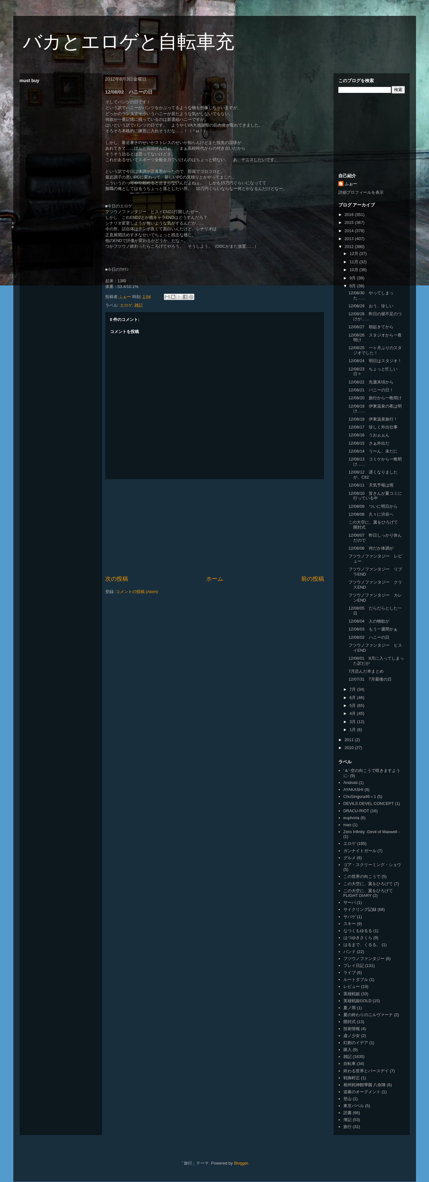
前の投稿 (312, 579)
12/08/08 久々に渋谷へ (370, 514)
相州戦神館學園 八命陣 (364, 1084)
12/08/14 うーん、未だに (373, 451)
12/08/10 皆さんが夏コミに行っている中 (375, 496)
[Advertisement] (214, 527)
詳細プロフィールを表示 (361, 192)
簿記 (347, 1119)
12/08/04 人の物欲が (368, 621)
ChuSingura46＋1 (359, 796)
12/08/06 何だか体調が (370, 548)
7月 (353, 689)
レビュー (351, 986)
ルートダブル (355, 979)
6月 (353, 697)
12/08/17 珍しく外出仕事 (373, 427)
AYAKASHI (353, 789)
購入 (347, 1049)
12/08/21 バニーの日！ (370, 390)
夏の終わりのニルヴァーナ (368, 1014)
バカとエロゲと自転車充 (128, 41)
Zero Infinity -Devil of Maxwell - (371, 831)
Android (350, 782)
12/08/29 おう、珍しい (370, 306)
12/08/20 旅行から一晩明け (375, 397)
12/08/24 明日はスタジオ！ (375, 360)
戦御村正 (351, 1077)
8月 (353, 286)
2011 (350, 739)
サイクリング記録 (359, 909)
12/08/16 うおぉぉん (368, 435)
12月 (354, 253)
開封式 (349, 1021)
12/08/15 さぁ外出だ (368, 443)
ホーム (214, 579)
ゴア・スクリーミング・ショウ (372, 864)
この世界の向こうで (361, 876)
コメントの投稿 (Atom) (137, 591)
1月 (353, 729)
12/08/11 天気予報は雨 (370, 485)
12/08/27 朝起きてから (370, 326)
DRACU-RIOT (356, 810)
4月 (353, 713)
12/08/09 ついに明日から (373, 506)
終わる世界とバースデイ (366, 1070)
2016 (350, 214)
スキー (349, 923)
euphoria (351, 817)
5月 (353, 705)
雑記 (138, 305)
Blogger (241, 1163)
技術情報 (351, 1028)
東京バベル (353, 1105)
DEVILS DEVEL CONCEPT (368, 803)
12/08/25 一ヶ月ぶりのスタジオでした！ (375, 350)
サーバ (349, 902)
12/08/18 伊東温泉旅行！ (373, 419)
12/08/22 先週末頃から (370, 382)
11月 (354, 261)
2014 (350, 230)
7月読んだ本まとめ (366, 671)
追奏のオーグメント (361, 1091)
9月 (353, 278)
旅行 (347, 1126)
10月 (354, 269)
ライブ (349, 972)
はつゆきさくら (357, 937)
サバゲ (349, 916)
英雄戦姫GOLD (357, 1000)
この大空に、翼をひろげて (368, 883)
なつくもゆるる (357, 930)
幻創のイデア (355, 1042)
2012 (350, 246)
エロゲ (126, 305)
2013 (350, 238)
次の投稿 (116, 579)
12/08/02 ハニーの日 (368, 637)
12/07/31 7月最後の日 (370, 679)
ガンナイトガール (359, 850)
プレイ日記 (353, 965)
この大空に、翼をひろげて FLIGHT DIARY (368, 893)
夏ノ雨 (349, 1007)
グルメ (349, 857)
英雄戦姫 (351, 993)
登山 (347, 1098)
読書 (347, 1112)
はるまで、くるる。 (361, 944)
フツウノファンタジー (364, 958)
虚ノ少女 (351, 1035)
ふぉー (351, 183)
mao (347, 824)
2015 (350, 222)
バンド (349, 951)
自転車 (349, 1063)
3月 (353, 721)
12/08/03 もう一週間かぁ (373, 629)
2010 (350, 747)
